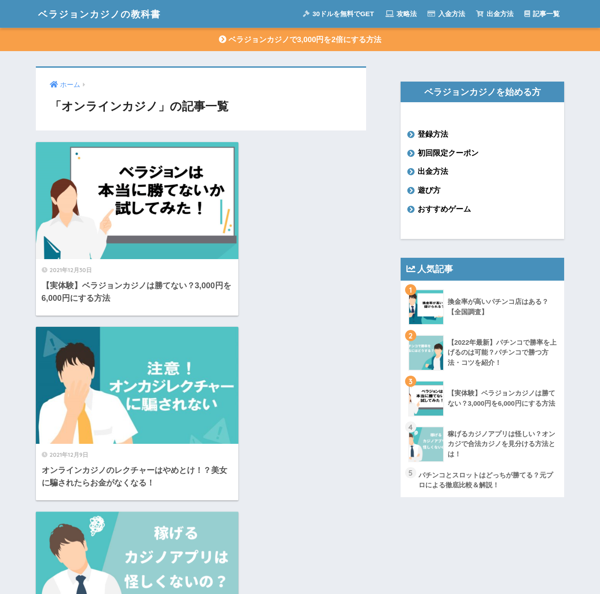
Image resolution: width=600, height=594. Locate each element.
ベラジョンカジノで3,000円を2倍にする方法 (300, 39)
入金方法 (446, 13)
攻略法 (401, 13)
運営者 (261, 567)
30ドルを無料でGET (338, 13)
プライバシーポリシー (359, 567)
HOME (300, 549)
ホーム (225, 567)
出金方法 (494, 13)
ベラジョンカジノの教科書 (104, 13)
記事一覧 (542, 13)
